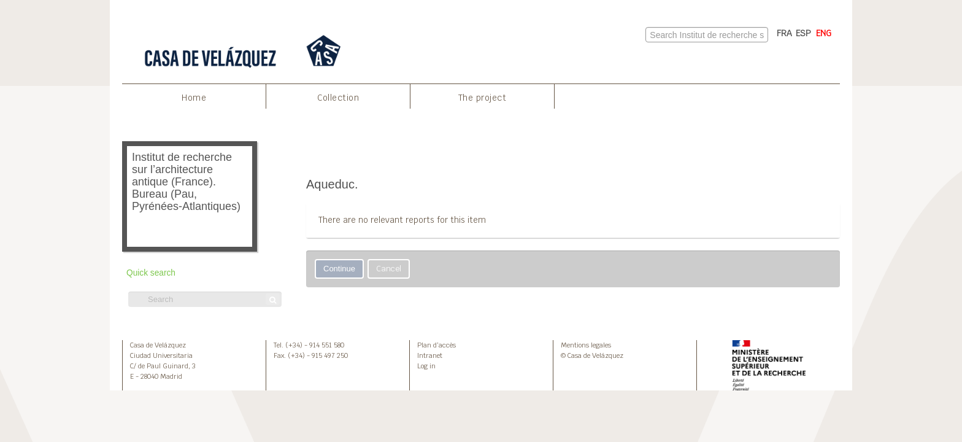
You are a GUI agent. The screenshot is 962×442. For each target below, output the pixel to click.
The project (482, 97)
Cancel (388, 268)
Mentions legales (586, 345)
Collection (338, 97)
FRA (784, 33)
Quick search (150, 272)
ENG (823, 33)
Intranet (429, 355)
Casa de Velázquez (158, 345)
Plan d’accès (436, 345)
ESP (803, 33)
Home (194, 97)
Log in (426, 366)
